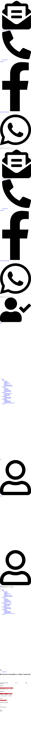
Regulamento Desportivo (8, 385)
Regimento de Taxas (7, 391)
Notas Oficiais (6, 389)
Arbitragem (6, 388)
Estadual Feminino (7, 400)
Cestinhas (6, 610)
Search (1, 148)
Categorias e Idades (7, 390)
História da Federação (8, 384)
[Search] (12, 148)
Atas (5, 387)
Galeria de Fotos (7, 394)
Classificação (4, 609)
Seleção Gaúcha (7, 395)
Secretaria (4, 386)
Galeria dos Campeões (8, 393)
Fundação (6, 382)
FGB (3, 380)
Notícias (3, 403)
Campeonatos (4, 396)
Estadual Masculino (7, 401)
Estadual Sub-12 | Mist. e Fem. (9, 402)
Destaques (4, 392)
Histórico (5, 594)
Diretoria (5, 381)
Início (3, 379)
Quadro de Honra (7, 593)
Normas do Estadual (7, 398)
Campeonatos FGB (7, 397)
